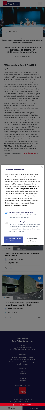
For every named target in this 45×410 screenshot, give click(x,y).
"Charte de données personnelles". (16, 205)
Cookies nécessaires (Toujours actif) (21, 212)
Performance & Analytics (17, 222)
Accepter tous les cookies (13, 239)
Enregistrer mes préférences (32, 239)
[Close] (42, 166)
